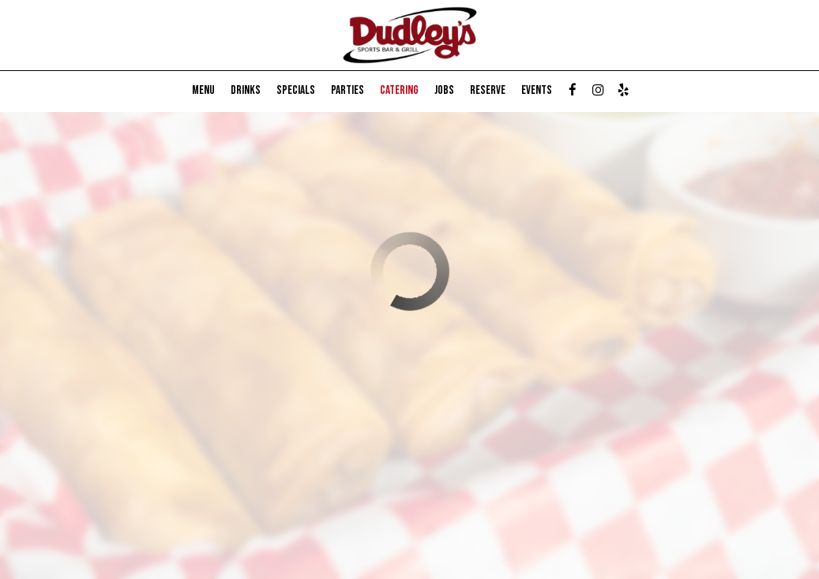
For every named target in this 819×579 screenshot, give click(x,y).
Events (536, 90)
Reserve (487, 90)
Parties (347, 90)
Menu (203, 90)
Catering (399, 90)
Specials (295, 90)
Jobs (444, 90)
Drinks (246, 90)
